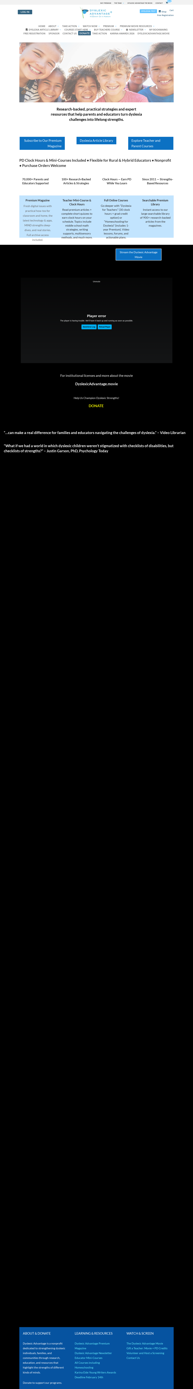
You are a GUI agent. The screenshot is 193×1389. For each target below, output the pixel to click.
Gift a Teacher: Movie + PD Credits (147, 1348)
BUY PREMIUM (105, 3)
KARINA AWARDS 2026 (122, 34)
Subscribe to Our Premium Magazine (43, 143)
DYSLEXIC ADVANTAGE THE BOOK (139, 3)
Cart (172, 10)
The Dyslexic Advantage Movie (145, 1343)
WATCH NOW (90, 26)
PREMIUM (108, 26)
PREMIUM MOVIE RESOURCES (136, 26)
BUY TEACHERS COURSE (107, 30)
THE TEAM (118, 3)
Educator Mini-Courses (88, 1357)
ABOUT (52, 26)
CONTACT (159, 3)
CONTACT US (70, 34)
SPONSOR (54, 34)
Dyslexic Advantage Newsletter (93, 1353)
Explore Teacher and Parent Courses (145, 143)
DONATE (84, 33)
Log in (25, 12)
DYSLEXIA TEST (148, 11)
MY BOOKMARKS (158, 30)
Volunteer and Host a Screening (145, 1353)
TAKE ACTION (69, 26)
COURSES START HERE (76, 30)
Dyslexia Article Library (96, 140)
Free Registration (165, 15)
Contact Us (133, 1357)
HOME (41, 26)
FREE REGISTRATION (34, 34)
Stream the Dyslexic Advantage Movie (138, 254)
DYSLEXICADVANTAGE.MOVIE (154, 34)
